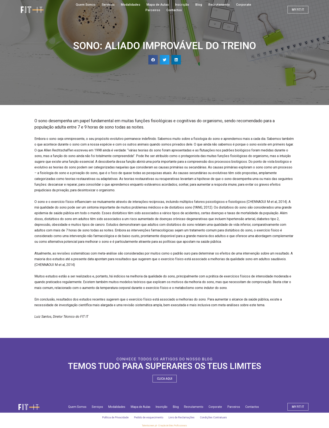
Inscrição (182, 5)
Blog (198, 5)
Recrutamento (219, 5)
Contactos (174, 10)
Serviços (108, 5)
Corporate (243, 5)
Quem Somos (85, 5)
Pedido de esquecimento (148, 417)
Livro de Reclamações (182, 417)
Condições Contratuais (214, 417)
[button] (153, 59)
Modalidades (130, 5)
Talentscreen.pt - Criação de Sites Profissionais (164, 425)
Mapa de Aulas (157, 5)
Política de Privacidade (114, 417)
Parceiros (152, 10)
